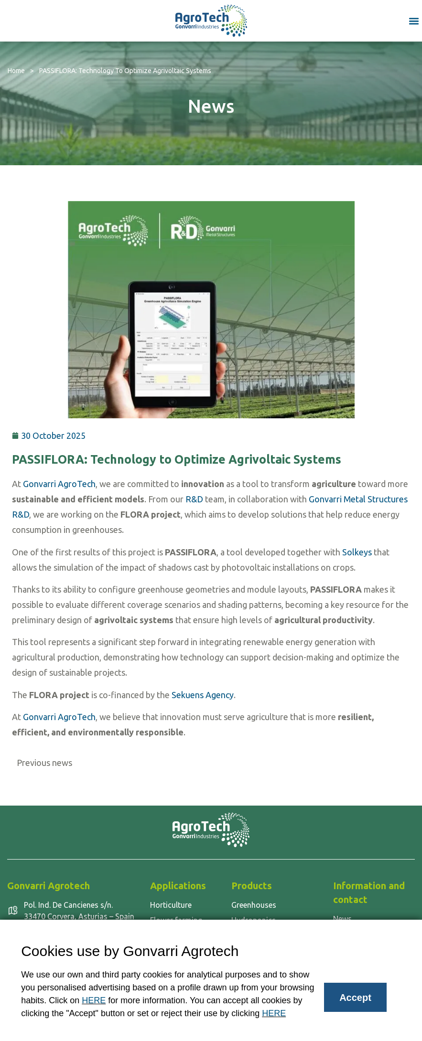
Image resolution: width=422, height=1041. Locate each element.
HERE (94, 1000)
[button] (414, 21)
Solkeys (357, 552)
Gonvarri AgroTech (59, 484)
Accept (355, 997)
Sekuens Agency (203, 695)
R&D (194, 499)
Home (16, 70)
